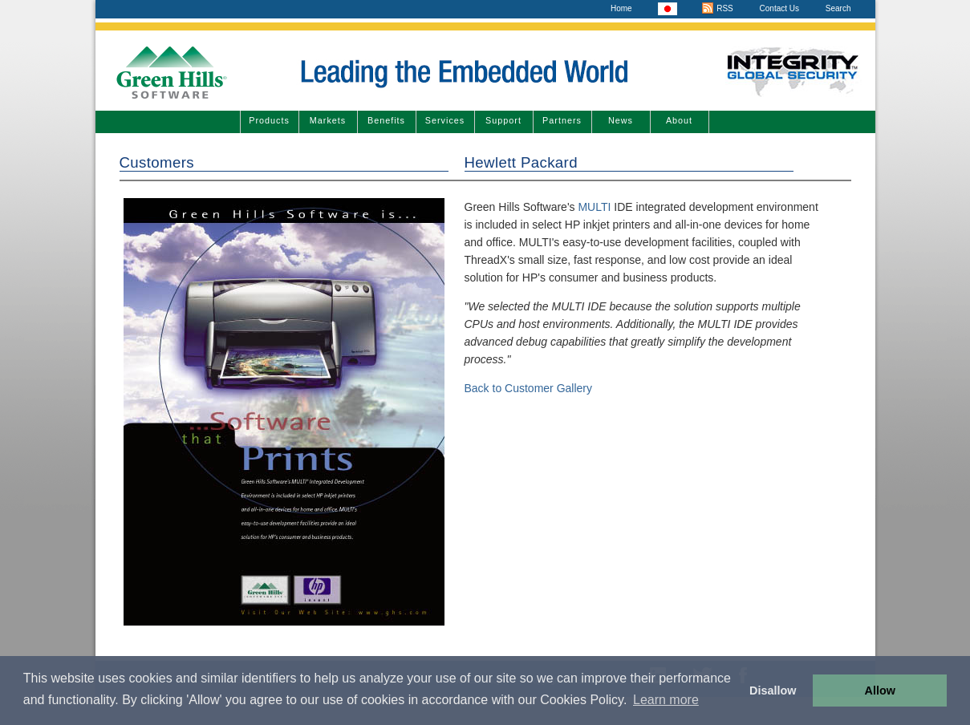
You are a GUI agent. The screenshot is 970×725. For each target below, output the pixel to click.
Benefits (386, 120)
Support (503, 120)
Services (445, 120)
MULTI (593, 206)
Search (838, 8)
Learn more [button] (666, 700)
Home (621, 8)
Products (269, 120)
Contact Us (779, 8)
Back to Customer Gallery (529, 388)
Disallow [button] (772, 690)
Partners (562, 120)
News (620, 120)
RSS (717, 8)
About (679, 120)
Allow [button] (880, 690)
